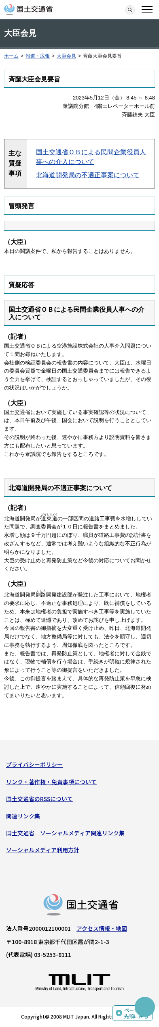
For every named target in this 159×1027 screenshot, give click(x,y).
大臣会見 (66, 56)
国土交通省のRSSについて (39, 799)
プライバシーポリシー (34, 764)
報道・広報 (37, 56)
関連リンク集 (23, 816)
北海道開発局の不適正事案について (88, 175)
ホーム (11, 56)
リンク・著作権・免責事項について (51, 782)
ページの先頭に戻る (136, 1013)
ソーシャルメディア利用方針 (42, 850)
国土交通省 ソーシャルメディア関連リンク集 (65, 833)
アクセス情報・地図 (101, 928)
